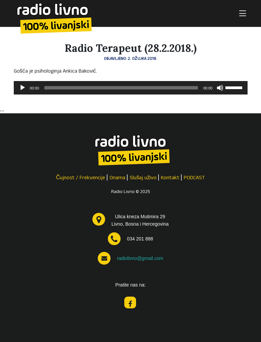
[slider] (121, 87)
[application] (131, 87)
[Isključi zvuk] (220, 87)
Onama (117, 178)
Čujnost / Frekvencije (80, 178)
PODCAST (194, 178)
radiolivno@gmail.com (140, 258)
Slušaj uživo (143, 178)
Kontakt (170, 178)
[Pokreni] (22, 87)
